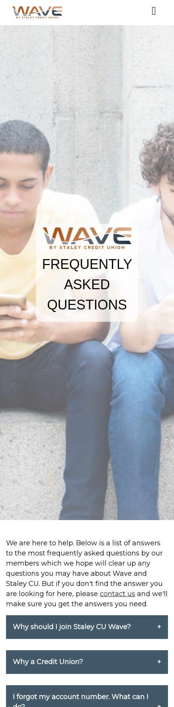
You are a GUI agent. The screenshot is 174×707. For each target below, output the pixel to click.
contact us (117, 594)
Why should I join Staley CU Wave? (72, 627)
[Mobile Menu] (154, 11)
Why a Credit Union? (48, 662)
